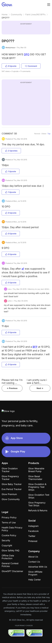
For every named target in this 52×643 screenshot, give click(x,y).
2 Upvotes (11, 150)
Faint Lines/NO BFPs (35, 14)
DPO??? (5, 17)
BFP (35, 346)
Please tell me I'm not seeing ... (12, 381)
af (23, 268)
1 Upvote (10, 171)
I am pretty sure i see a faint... (37, 381)
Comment (31, 66)
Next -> (40, 388)
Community (16, 14)
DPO (26, 54)
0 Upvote (10, 66)
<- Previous (12, 388)
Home (4, 14)
